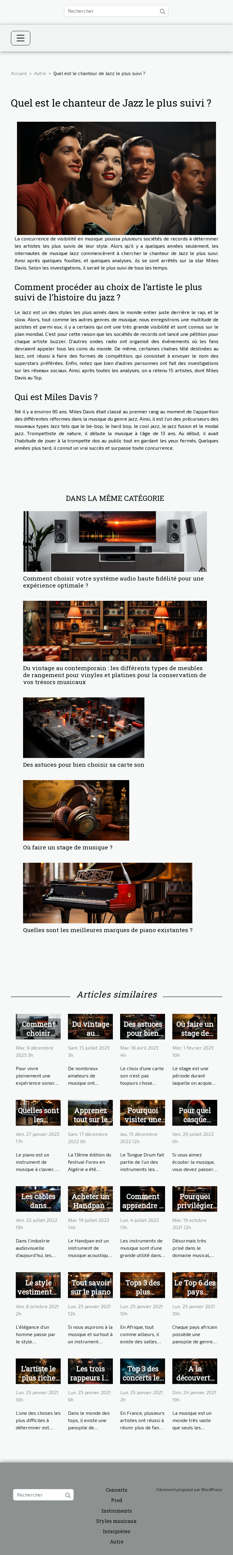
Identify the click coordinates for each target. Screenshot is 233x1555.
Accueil (19, 73)
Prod (116, 1500)
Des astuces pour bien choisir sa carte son (83, 764)
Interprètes (116, 1531)
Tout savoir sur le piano (90, 1287)
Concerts (116, 1490)
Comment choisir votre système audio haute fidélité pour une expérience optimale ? (113, 581)
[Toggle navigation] (20, 38)
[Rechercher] (116, 11)
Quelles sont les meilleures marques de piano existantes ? (107, 930)
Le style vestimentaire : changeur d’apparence (41, 1296)
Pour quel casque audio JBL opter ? (195, 1124)
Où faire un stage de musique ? (67, 847)
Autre (40, 73)
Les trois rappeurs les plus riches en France (90, 1382)
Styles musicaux (116, 1521)
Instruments (116, 1510)
